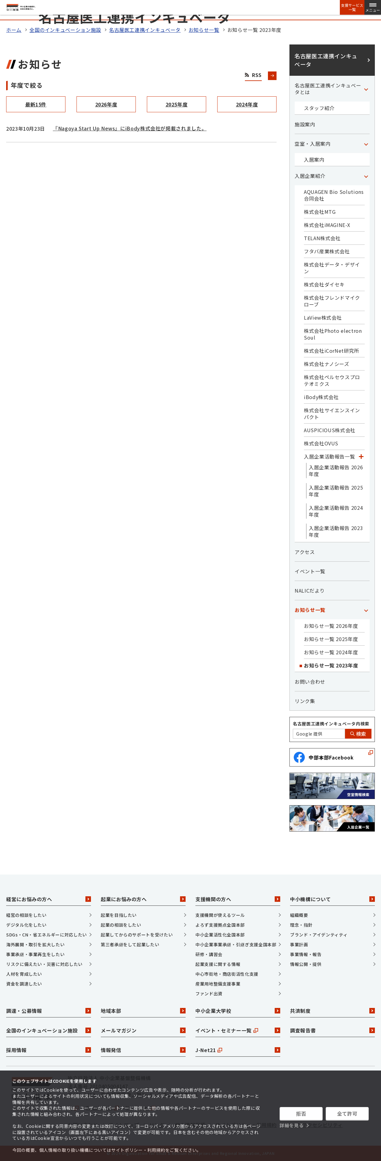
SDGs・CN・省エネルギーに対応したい (46, 935)
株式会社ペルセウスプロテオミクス (332, 380)
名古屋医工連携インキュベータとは (328, 89)
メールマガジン (143, 1030)
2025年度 (177, 104)
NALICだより (310, 590)
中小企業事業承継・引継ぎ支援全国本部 (236, 944)
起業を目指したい (119, 915)
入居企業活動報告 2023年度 (336, 531)
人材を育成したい (24, 974)
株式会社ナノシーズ (326, 363)
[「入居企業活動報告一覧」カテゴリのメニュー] (361, 456)
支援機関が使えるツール (220, 915)
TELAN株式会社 (322, 238)
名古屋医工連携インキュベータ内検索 (331, 723)
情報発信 (143, 1050)
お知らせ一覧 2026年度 (331, 625)
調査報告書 (332, 1030)
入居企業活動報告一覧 (329, 456)
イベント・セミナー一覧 (237, 1030)
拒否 (301, 1113)
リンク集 (305, 701)
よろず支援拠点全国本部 (220, 925)
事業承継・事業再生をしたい (35, 954)
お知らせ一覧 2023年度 (331, 665)
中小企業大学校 (237, 1010)
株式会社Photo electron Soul (333, 334)
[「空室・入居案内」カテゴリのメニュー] (366, 143)
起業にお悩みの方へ (143, 899)
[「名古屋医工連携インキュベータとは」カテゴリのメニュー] (366, 88)
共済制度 (332, 1010)
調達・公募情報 (48, 1010)
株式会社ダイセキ (324, 284)
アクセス (305, 552)
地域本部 (143, 1010)
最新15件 (35, 104)
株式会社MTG (320, 211)
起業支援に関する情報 (217, 964)
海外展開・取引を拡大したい (35, 944)
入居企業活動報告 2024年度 (336, 511)
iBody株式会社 (321, 397)
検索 (358, 733)
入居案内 (314, 159)
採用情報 (48, 1050)
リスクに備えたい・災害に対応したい (44, 964)
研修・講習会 (208, 954)
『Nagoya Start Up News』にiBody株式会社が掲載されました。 (129, 128)
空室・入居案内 (312, 143)
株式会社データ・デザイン (332, 268)
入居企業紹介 (310, 175)
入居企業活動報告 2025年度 (336, 491)
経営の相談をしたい (26, 915)
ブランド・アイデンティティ (319, 935)
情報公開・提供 (305, 964)
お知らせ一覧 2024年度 (331, 652)
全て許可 (347, 1113)
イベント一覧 (310, 571)
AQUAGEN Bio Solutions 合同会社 (333, 195)
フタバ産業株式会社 (327, 251)
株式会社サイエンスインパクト (332, 413)
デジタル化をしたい (26, 925)
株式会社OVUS (321, 443)
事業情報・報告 (305, 954)
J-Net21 (237, 1050)
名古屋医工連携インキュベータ (145, 29)
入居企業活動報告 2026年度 (336, 470)
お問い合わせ (310, 681)
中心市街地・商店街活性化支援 (226, 974)
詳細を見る (292, 1125)
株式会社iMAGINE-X (327, 225)
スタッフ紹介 (319, 108)
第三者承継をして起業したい (130, 944)
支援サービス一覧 (352, 7)
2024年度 (247, 104)
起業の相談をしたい (121, 925)
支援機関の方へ (237, 899)
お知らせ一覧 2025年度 (331, 639)
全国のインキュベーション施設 (65, 29)
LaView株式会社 (323, 317)
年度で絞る (26, 85)
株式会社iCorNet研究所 (331, 350)
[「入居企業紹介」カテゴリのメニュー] (366, 175)
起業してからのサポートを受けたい (137, 935)
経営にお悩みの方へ (48, 899)
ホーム (14, 29)
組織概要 (299, 915)
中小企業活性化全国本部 (220, 935)
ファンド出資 (208, 993)
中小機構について (332, 899)
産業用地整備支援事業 (217, 984)
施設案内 (305, 124)
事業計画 (299, 944)
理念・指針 (301, 925)
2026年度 (106, 104)
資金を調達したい (24, 984)
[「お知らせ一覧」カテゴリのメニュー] (366, 609)
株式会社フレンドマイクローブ (332, 301)
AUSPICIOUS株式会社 (329, 430)
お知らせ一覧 (204, 29)
